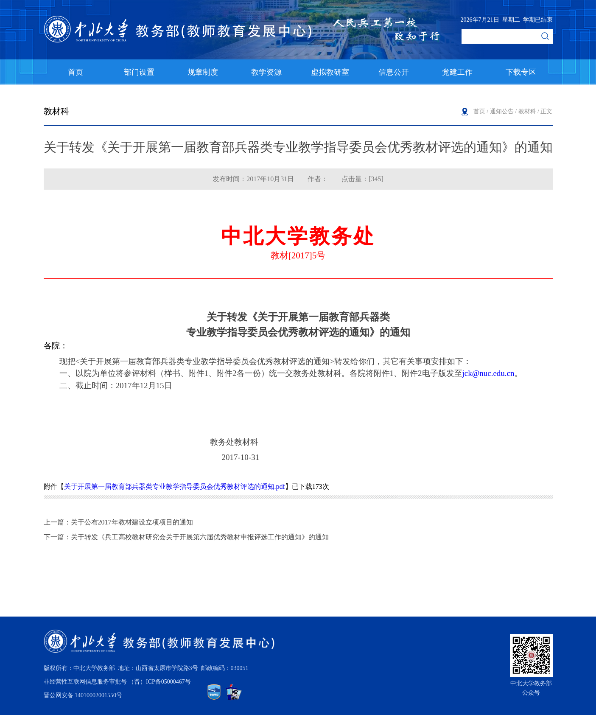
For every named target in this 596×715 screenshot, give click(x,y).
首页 (75, 72)
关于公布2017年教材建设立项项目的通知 (132, 522)
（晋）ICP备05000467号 (159, 682)
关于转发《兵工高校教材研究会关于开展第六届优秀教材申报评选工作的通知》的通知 (200, 537)
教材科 (527, 111)
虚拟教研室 (330, 72)
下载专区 (521, 72)
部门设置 (139, 72)
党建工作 (457, 72)
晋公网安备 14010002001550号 (83, 695)
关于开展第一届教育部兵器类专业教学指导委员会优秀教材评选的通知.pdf (174, 486)
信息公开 (393, 72)
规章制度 (202, 72)
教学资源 (266, 72)
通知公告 (502, 111)
